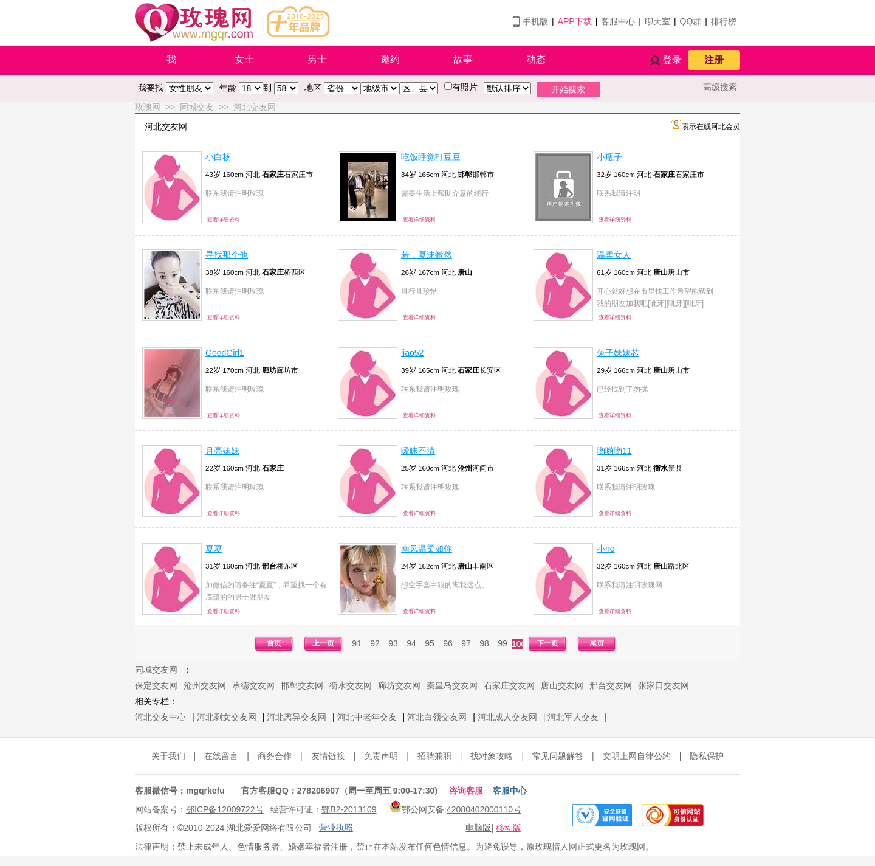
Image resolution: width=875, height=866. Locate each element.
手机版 (535, 21)
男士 (317, 59)
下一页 (547, 643)
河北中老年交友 (367, 717)
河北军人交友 (573, 717)
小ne (606, 548)
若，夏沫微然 (426, 255)
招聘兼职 (434, 756)
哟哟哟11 (614, 451)
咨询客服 (466, 790)
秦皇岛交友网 (452, 685)
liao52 (412, 353)
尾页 (596, 643)
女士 (244, 59)
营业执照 (336, 828)
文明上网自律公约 (637, 756)
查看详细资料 (223, 219)
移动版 (508, 828)
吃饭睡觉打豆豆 (431, 157)
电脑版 (478, 828)
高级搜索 (720, 87)
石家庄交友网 (509, 685)
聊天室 (657, 21)
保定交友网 (156, 685)
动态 (536, 59)
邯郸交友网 (302, 685)
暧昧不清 (418, 451)
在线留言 (221, 756)
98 (484, 643)
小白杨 (218, 157)
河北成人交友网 (507, 717)
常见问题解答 (557, 756)
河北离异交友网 (296, 717)
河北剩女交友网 (226, 717)
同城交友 (197, 107)
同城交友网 (156, 669)
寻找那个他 (226, 255)
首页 (274, 643)
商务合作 (275, 756)
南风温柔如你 (426, 548)
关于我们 (168, 756)
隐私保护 (707, 756)
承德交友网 (253, 685)
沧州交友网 (205, 685)
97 (466, 643)
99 (502, 643)
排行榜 (723, 21)
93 (393, 643)
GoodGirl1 (224, 353)
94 (411, 643)
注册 (714, 60)
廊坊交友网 (399, 685)
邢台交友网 (610, 685)
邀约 (390, 59)
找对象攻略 (491, 756)
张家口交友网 (663, 685)
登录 (672, 60)
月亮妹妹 (222, 451)
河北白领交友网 (437, 717)
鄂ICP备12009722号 (225, 809)
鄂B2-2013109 (348, 809)
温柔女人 (614, 255)
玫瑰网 (147, 107)
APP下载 (575, 21)
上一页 (323, 643)
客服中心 (618, 21)
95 (429, 643)
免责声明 (381, 756)
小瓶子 (609, 157)
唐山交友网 (562, 685)
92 (375, 643)
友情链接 (328, 756)
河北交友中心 (160, 717)
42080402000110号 (484, 809)
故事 (463, 59)
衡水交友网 (350, 685)
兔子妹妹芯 (618, 353)
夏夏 (213, 548)
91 (357, 643)
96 (448, 643)
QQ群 (691, 21)
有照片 (465, 87)
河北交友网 (254, 107)
